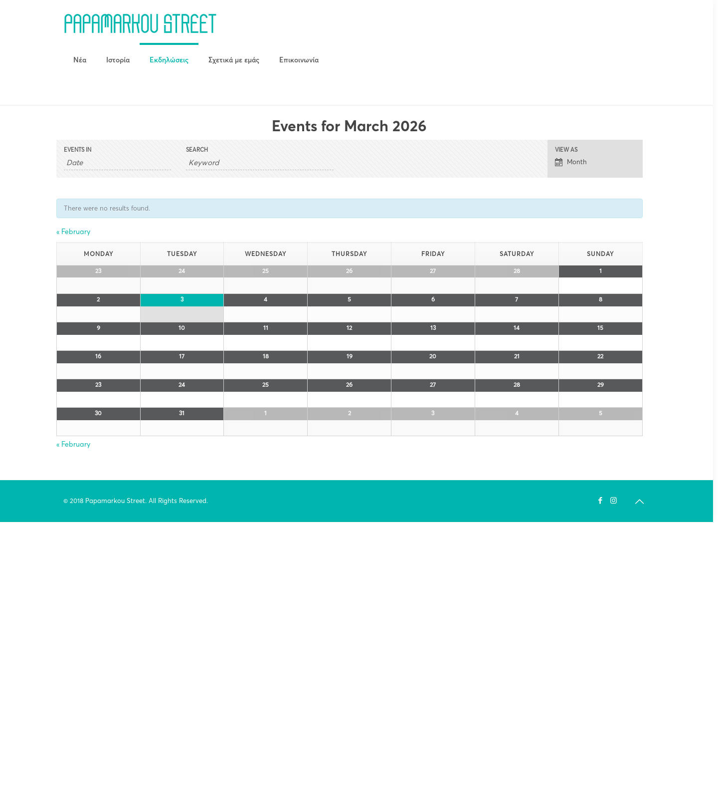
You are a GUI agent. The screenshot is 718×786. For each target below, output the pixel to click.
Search (197, 150)
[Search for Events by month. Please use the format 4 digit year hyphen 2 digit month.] (117, 162)
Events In (77, 150)
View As (566, 150)
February (73, 231)
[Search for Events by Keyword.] (260, 162)
